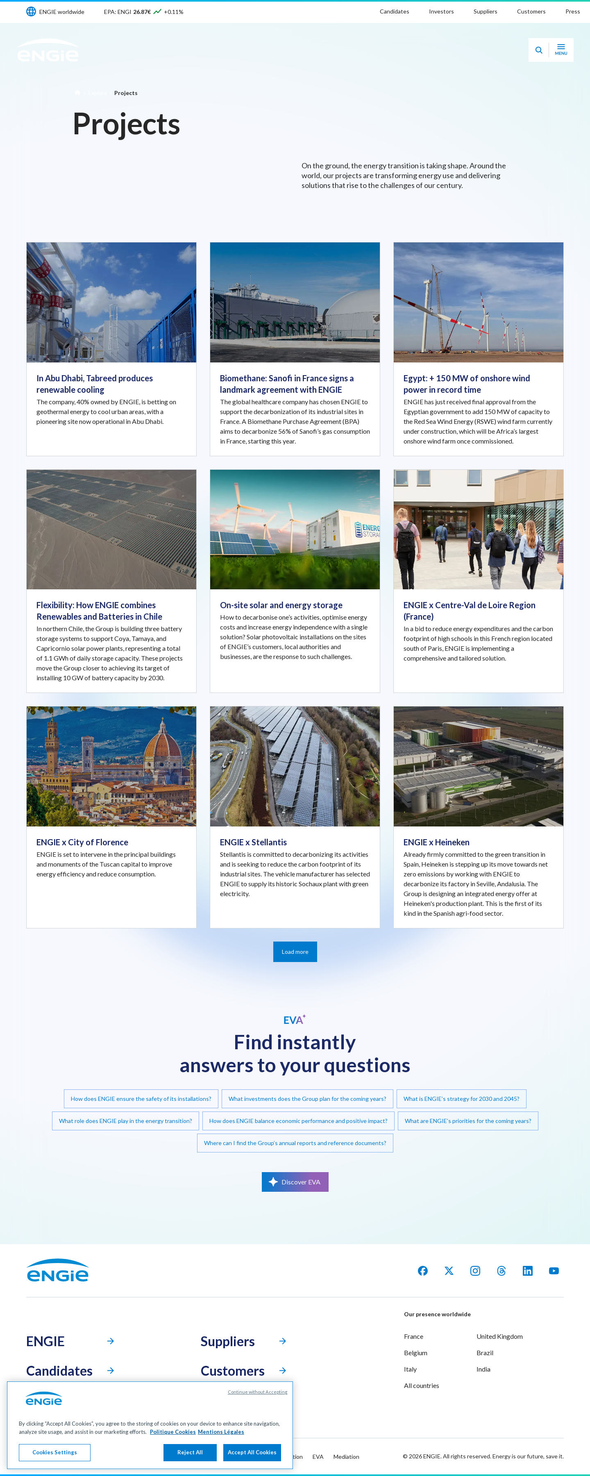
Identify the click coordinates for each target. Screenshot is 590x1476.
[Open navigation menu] (561, 50)
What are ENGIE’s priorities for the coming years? (468, 1120)
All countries (421, 1385)
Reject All (190, 1452)
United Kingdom (500, 1336)
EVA (318, 1456)
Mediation (346, 1456)
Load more (295, 951)
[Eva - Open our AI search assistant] (539, 50)
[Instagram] (475, 1271)
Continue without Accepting (257, 1392)
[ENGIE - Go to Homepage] (47, 50)
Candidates (394, 11)
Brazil (485, 1352)
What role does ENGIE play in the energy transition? (125, 1120)
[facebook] (423, 1271)
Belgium (415, 1352)
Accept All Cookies (252, 1452)
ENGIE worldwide (61, 11)
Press (572, 11)
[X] (449, 1271)
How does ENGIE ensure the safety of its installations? (141, 1098)
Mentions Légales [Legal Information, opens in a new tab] (221, 1431)
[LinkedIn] (528, 1271)
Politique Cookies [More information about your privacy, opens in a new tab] (173, 1431)
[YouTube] (554, 1271)
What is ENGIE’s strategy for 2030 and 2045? (462, 1098)
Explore (97, 92)
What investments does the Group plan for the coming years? (307, 1098)
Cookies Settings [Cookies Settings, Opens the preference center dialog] (54, 1452)
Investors (441, 11)
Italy (410, 1369)
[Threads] (501, 1271)
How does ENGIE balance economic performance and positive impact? (298, 1120)
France (413, 1336)
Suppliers (485, 11)
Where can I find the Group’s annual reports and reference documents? (295, 1142)
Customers (531, 11)
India (483, 1369)
